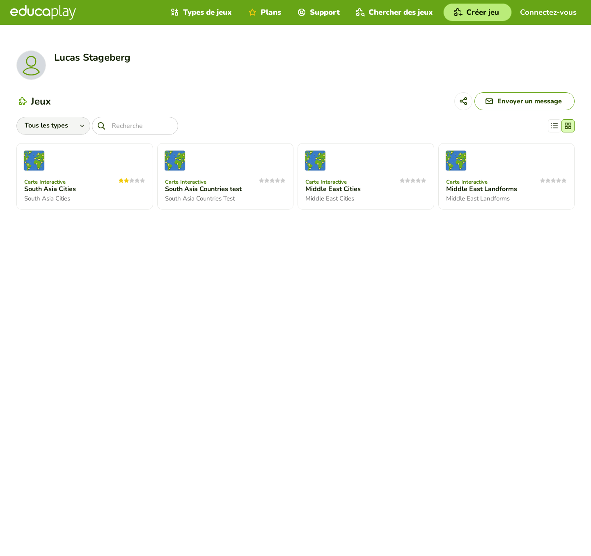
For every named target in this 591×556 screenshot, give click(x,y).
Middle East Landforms (481, 189)
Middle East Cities (333, 189)
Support (318, 12)
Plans (263, 12)
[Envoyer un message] (524, 101)
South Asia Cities (50, 189)
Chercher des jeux (393, 12)
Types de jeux (200, 12)
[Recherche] (135, 126)
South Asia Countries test (203, 189)
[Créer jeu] (477, 12)
